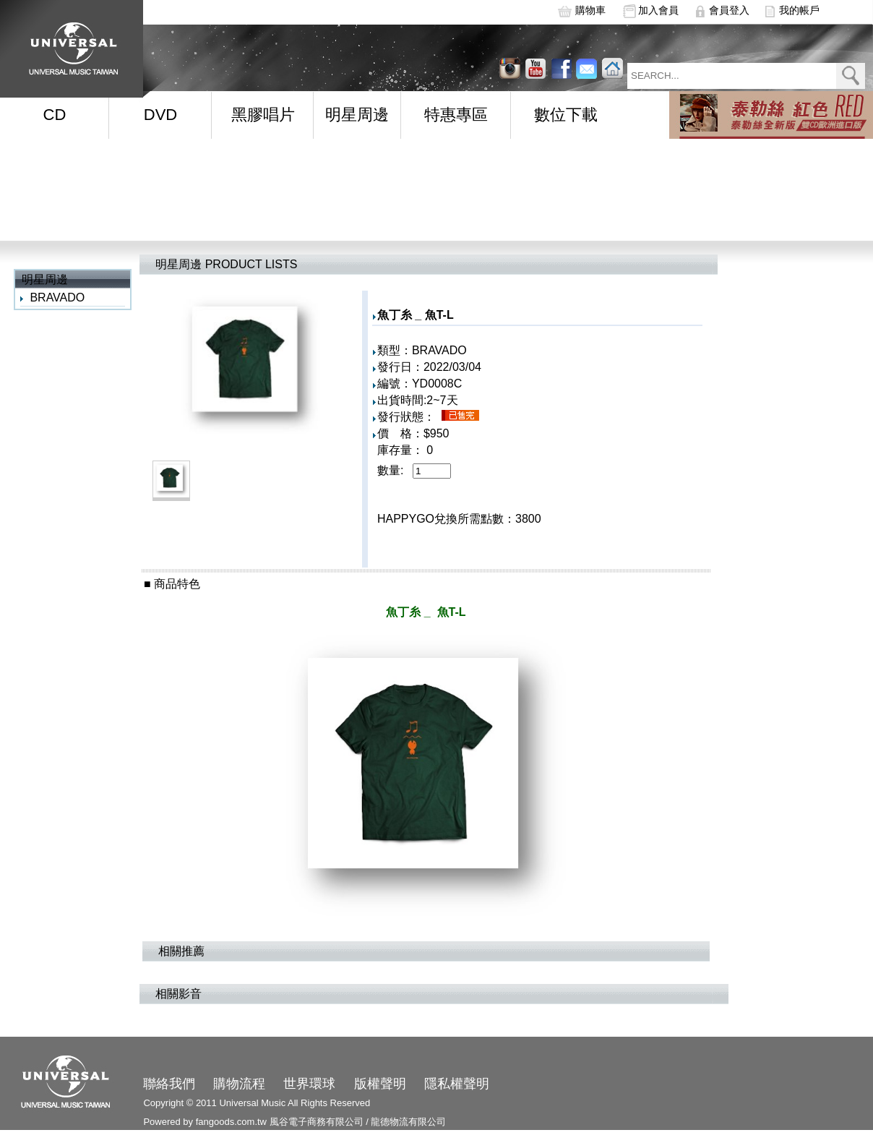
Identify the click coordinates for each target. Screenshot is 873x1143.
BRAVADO (57, 297)
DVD (160, 115)
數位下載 (566, 115)
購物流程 (239, 1083)
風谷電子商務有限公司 (317, 1121)
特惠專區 (456, 115)
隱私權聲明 (456, 1083)
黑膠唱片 (263, 115)
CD (54, 115)
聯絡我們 (169, 1083)
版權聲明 (380, 1083)
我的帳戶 (799, 10)
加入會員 (658, 10)
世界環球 (309, 1083)
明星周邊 (357, 115)
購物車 (590, 10)
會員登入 (729, 10)
